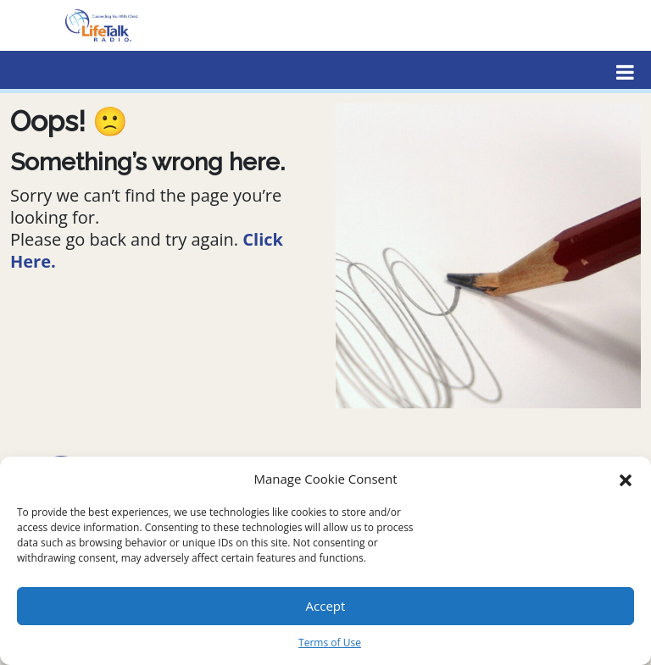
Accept (326, 605)
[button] (625, 478)
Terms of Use (329, 642)
